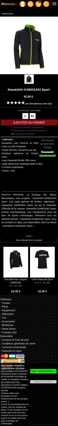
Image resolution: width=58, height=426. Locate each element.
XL (33, 116)
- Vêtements (7, 314)
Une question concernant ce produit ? (29, 130)
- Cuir (3, 317)
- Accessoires (7, 321)
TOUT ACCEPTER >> (43, 371)
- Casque (5, 303)
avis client (29, 104)
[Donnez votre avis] (43, 104)
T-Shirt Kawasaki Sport (42, 279)
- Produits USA (8, 332)
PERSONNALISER (43, 382)
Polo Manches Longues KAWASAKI (15, 281)
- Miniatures (6, 325)
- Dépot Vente (7, 328)
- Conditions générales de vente (17, 343)
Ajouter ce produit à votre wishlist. (27, 127)
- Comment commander (13, 347)
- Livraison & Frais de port (14, 340)
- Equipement (7, 310)
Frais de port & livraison (23, 134)
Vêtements (7, 13)
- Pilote (4, 306)
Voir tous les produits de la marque (47, 146)
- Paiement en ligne (11, 351)
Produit (29, 236)
